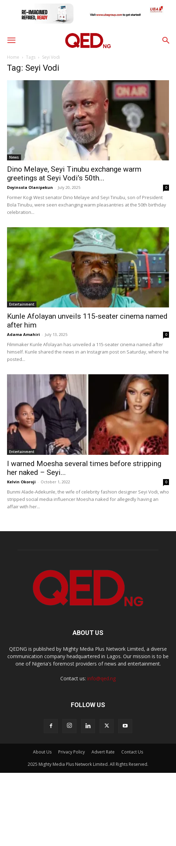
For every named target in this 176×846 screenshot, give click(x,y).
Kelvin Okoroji (21, 481)
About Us (42, 752)
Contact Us (132, 752)
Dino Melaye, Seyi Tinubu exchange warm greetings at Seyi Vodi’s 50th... (74, 173)
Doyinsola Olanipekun (30, 187)
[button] (11, 40)
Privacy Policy (71, 752)
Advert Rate (103, 752)
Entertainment (21, 304)
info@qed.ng (101, 678)
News (14, 157)
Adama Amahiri (23, 334)
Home (13, 57)
